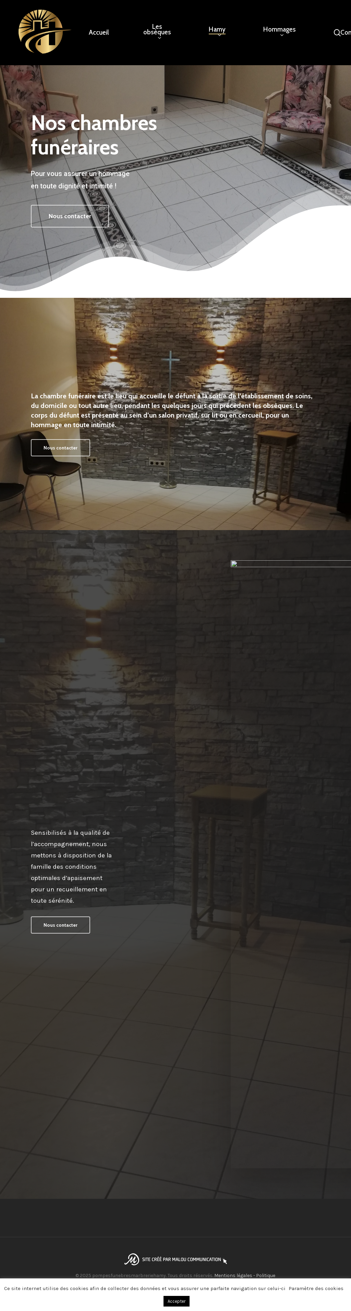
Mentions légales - (235, 1275)
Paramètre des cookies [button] (316, 1288)
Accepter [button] (176, 1301)
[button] (70, 217)
